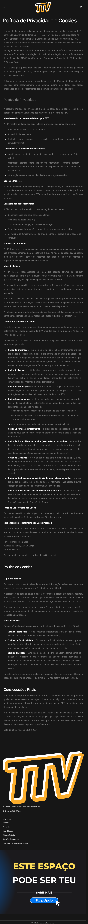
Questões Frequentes (11, 839)
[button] (4, 7)
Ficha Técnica (8, 831)
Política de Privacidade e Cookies (15, 843)
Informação (7, 819)
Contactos (6, 823)
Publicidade (7, 827)
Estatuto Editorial (9, 835)
